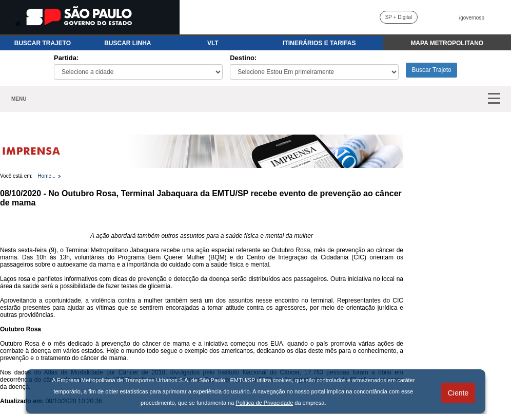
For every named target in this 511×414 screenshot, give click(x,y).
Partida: (66, 58)
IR (18, 24)
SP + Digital (398, 17)
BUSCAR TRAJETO (42, 43)
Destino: (243, 58)
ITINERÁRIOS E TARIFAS (319, 43)
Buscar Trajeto (431, 69)
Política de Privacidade (264, 403)
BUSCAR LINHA (127, 43)
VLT (213, 43)
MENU (18, 99)
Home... (46, 176)
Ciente (458, 393)
